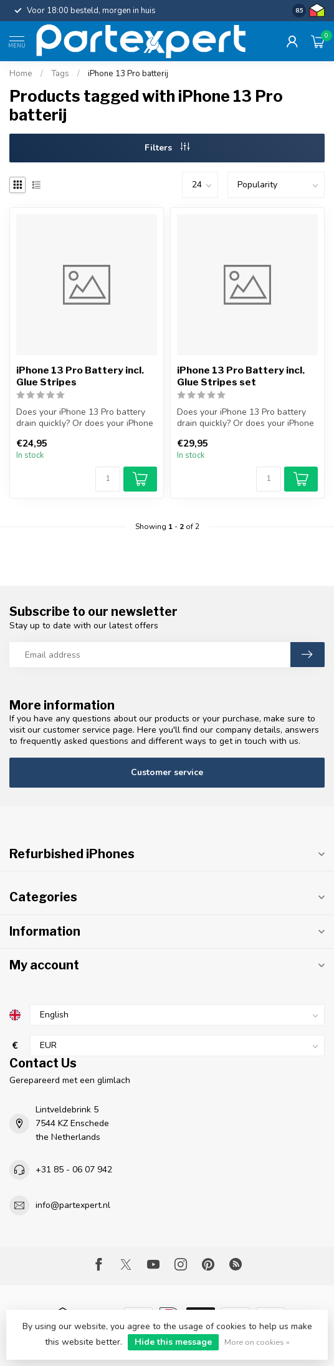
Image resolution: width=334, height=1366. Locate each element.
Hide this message (173, 1342)
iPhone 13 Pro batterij (128, 73)
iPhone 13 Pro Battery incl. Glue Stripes (80, 376)
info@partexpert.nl (73, 1205)
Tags (60, 73)
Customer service (167, 772)
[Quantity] (107, 479)
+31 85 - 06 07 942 (74, 1169)
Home (20, 73)
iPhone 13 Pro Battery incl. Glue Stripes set (241, 376)
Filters (167, 148)
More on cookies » (257, 1342)
